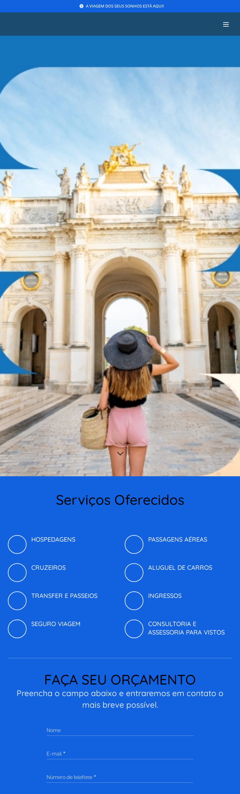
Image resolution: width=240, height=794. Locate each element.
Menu (226, 24)
